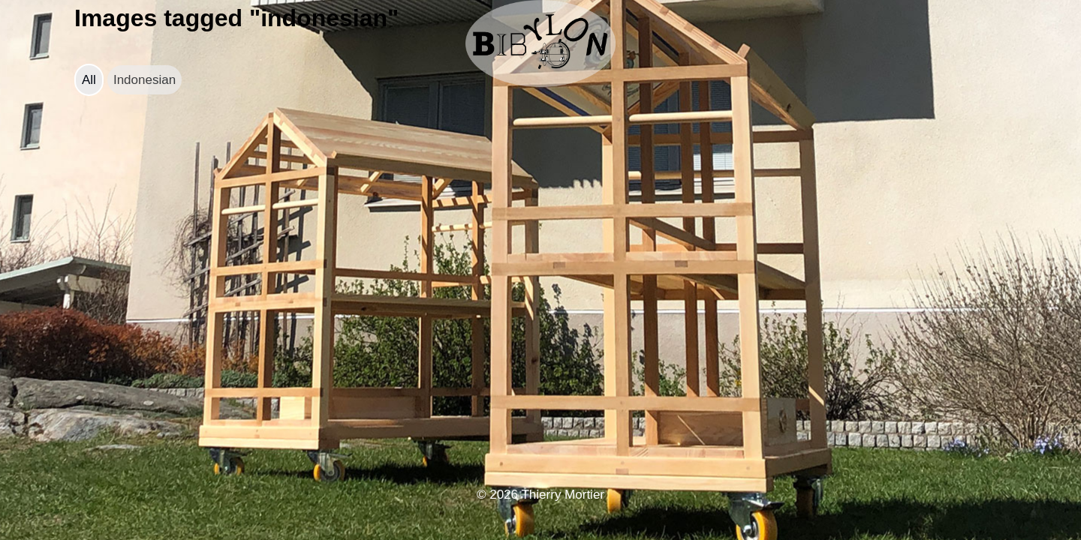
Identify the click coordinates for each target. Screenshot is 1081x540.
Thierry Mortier (562, 495)
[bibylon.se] (540, 43)
